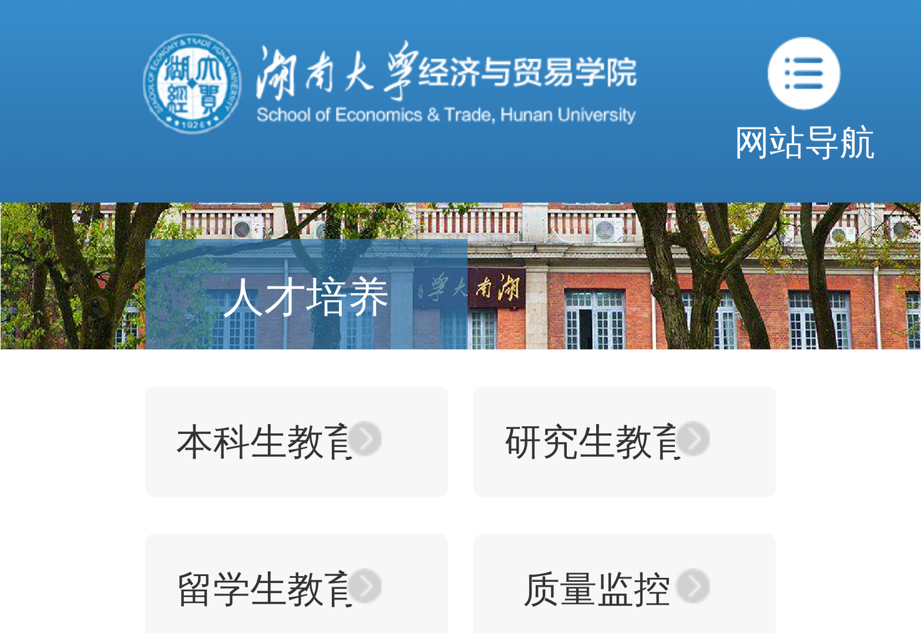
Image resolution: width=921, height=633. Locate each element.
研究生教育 (597, 441)
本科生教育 (268, 441)
